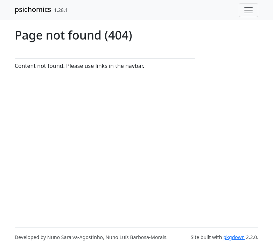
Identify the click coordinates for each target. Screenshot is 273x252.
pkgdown (234, 237)
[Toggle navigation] (248, 10)
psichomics (33, 9)
